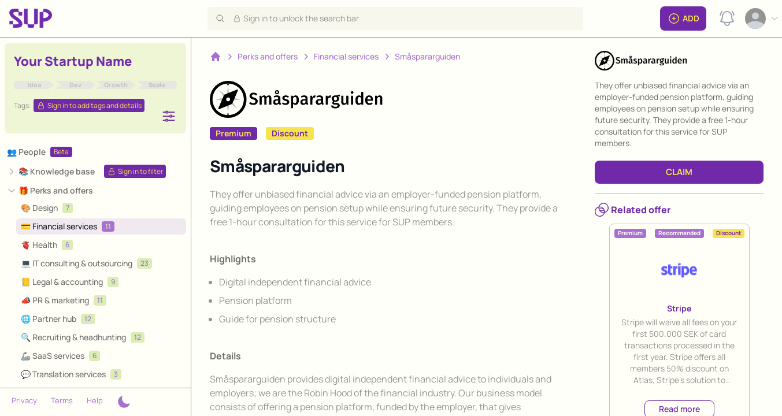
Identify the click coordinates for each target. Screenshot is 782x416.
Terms (62, 400)
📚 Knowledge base (56, 171)
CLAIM (679, 172)
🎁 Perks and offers (55, 190)
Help (95, 400)
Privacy (24, 400)
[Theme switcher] (124, 402)
